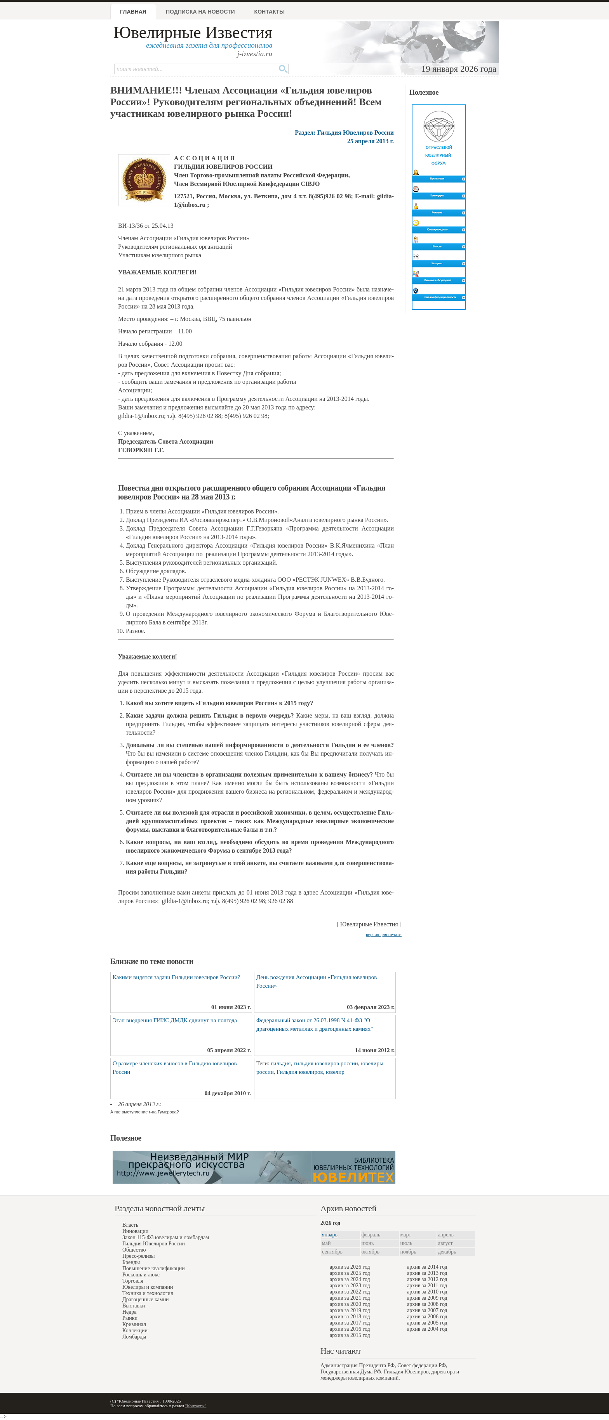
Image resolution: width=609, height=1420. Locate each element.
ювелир (335, 1072)
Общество (134, 1250)
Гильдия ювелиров (300, 1072)
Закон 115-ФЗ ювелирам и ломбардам (165, 1237)
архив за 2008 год (427, 1304)
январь (330, 1235)
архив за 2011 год (427, 1285)
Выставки (133, 1306)
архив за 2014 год (427, 1267)
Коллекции (135, 1330)
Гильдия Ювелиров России (153, 1244)
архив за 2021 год (350, 1298)
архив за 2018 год (350, 1316)
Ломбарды (134, 1337)
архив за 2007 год (427, 1310)
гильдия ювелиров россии (326, 1063)
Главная (133, 12)
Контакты (269, 12)
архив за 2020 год (350, 1304)
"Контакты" (195, 1405)
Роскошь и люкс (141, 1275)
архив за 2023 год (350, 1285)
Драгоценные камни (145, 1299)
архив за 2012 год (427, 1279)
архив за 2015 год (350, 1335)
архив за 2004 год (427, 1329)
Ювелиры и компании (147, 1287)
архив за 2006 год (427, 1316)
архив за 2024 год (350, 1279)
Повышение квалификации (153, 1268)
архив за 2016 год (350, 1329)
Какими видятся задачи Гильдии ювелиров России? (176, 977)
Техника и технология (147, 1293)
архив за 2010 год (427, 1292)
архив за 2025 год (350, 1273)
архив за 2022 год (350, 1292)
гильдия (281, 1063)
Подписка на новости (200, 12)
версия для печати (384, 934)
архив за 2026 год (350, 1267)
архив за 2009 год (427, 1298)
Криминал (134, 1324)
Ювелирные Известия (192, 32)
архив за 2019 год (350, 1310)
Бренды (131, 1262)
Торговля (132, 1281)
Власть (130, 1225)
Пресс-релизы (138, 1256)
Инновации (135, 1231)
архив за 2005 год (427, 1323)
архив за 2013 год (427, 1273)
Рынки (129, 1318)
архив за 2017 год (350, 1323)
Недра (129, 1312)
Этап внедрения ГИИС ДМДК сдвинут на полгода (175, 1020)
